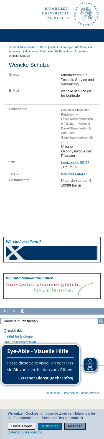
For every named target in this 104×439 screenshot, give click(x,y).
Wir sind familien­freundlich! (30, 278)
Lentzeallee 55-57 (75, 162)
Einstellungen (21, 426)
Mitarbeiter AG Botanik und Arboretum (64, 51)
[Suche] (101, 321)
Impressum (53, 393)
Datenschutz (70, 393)
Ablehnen (74, 426)
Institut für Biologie (61, 47)
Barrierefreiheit (90, 393)
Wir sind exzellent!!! (23, 241)
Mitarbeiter (31, 51)
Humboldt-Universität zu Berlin (28, 47)
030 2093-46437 (74, 174)
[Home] (20, 35)
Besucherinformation (20, 342)
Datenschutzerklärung (25, 432)
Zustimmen (50, 426)
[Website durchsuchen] (52, 321)
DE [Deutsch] (6, 311)
